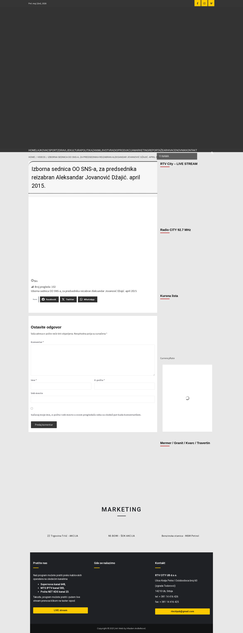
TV (108, 150)
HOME (32, 150)
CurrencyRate (167, 358)
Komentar (37, 342)
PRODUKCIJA (126, 150)
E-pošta (99, 380)
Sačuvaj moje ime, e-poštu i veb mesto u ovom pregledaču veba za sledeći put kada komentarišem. (86, 414)
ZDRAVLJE (63, 150)
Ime (34, 380)
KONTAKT (191, 150)
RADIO (114, 150)
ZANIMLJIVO (99, 150)
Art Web (119, 628)
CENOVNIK (179, 150)
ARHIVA (167, 150)
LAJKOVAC (42, 150)
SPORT (53, 150)
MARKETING (141, 150)
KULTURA (75, 150)
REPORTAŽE (156, 150)
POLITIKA (86, 150)
